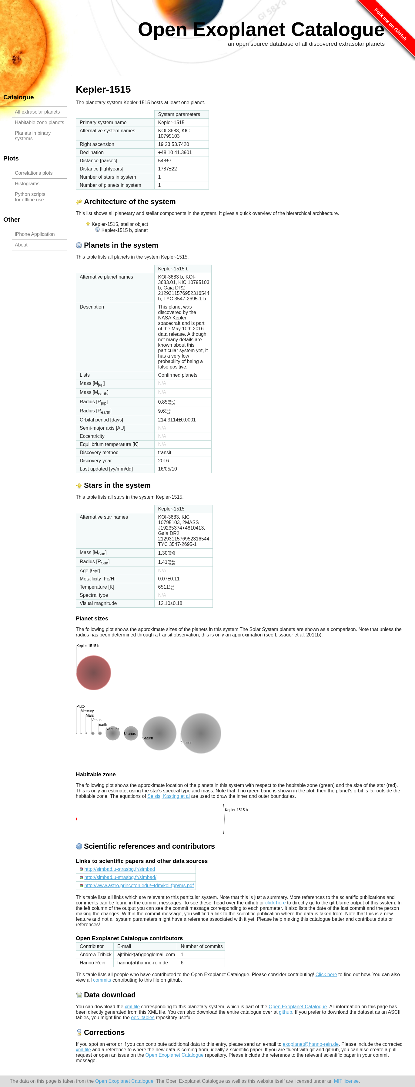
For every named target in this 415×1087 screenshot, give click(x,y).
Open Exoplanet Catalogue (261, 29)
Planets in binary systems (33, 136)
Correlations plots (34, 173)
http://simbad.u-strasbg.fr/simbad (119, 869)
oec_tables (142, 1017)
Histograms (27, 183)
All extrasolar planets (37, 111)
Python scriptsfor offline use (30, 197)
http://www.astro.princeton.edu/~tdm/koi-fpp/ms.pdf (139, 885)
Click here (326, 974)
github (285, 1012)
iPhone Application (35, 234)
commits (102, 980)
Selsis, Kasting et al (168, 796)
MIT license (346, 1081)
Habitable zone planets (39, 122)
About (21, 244)
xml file (132, 1006)
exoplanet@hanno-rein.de (311, 1044)
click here (275, 902)
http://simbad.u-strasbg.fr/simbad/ (120, 877)
